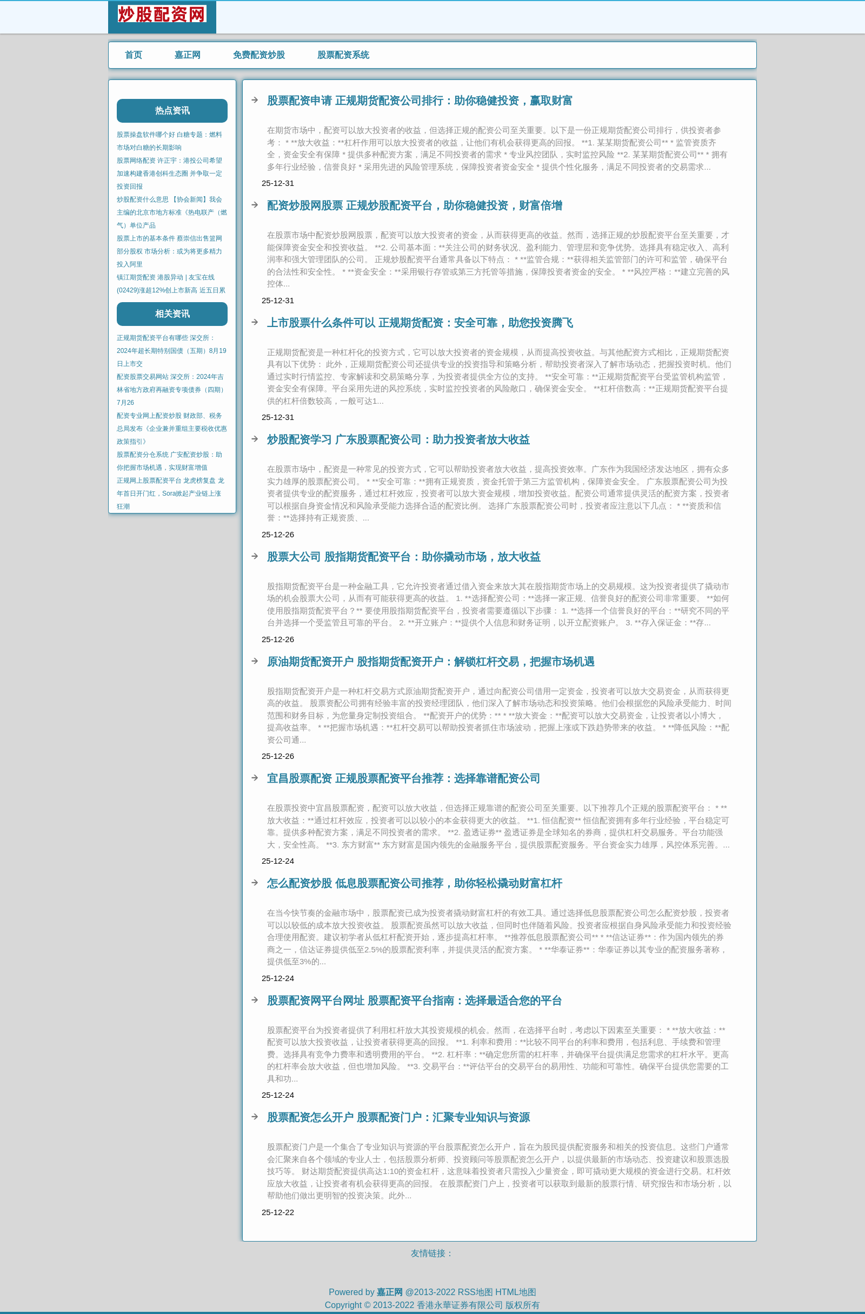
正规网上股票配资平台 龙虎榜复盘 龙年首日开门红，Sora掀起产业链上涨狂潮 (170, 493)
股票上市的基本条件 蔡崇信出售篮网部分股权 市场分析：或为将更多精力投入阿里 (169, 251)
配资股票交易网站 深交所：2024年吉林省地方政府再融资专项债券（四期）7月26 (172, 389)
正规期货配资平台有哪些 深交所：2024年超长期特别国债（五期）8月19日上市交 (172, 351)
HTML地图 (515, 1292)
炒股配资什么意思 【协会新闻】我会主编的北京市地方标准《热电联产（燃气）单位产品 (172, 212)
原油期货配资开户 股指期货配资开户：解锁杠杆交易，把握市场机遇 (431, 662)
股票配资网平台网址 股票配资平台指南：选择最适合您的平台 (414, 1000)
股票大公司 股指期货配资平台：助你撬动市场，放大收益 (404, 557)
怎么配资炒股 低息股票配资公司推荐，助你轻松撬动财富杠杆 (414, 883)
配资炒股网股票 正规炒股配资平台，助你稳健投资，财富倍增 (414, 205)
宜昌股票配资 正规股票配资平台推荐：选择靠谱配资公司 (404, 778)
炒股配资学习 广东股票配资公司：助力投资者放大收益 (398, 439)
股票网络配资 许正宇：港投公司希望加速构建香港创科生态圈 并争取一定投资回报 (169, 173)
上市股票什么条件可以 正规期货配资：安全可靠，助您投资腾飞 (420, 323)
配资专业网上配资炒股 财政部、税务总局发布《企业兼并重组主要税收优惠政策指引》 (172, 428)
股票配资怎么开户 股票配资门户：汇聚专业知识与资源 (398, 1117)
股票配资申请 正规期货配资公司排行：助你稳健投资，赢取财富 (420, 100)
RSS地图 (475, 1292)
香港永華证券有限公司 (460, 1305)
